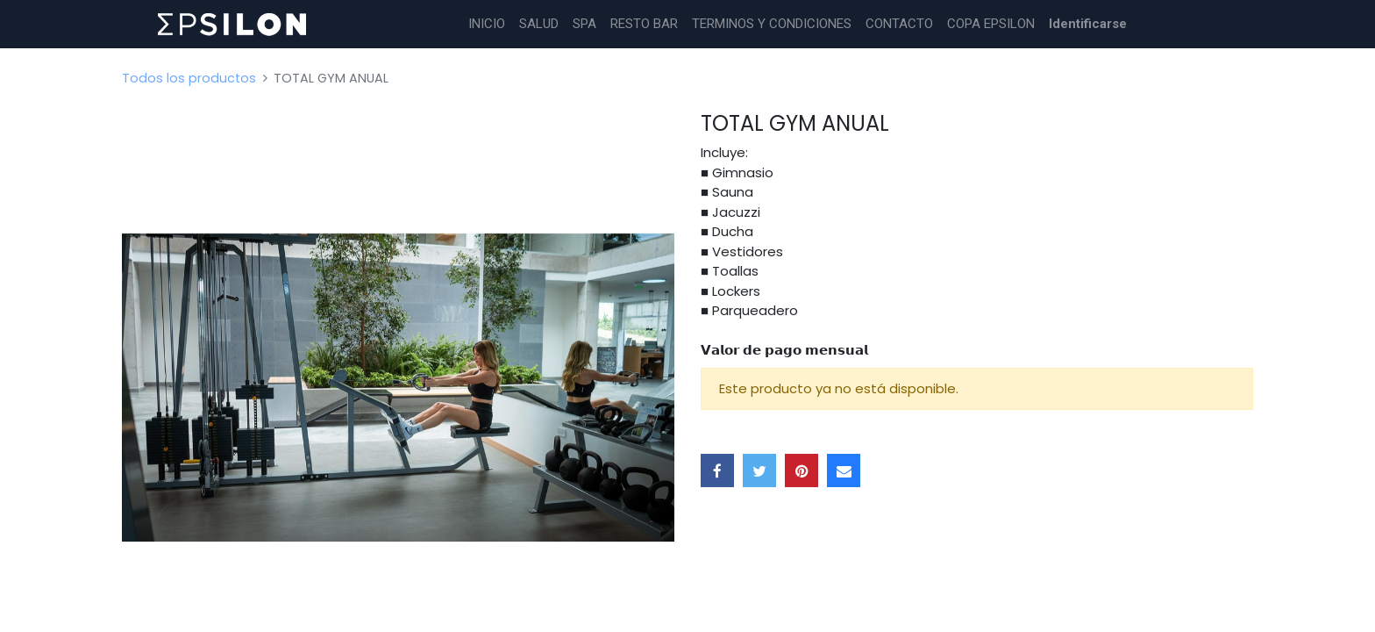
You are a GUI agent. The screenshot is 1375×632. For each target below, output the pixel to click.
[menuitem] (486, 24)
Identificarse (1088, 24)
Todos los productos (189, 78)
